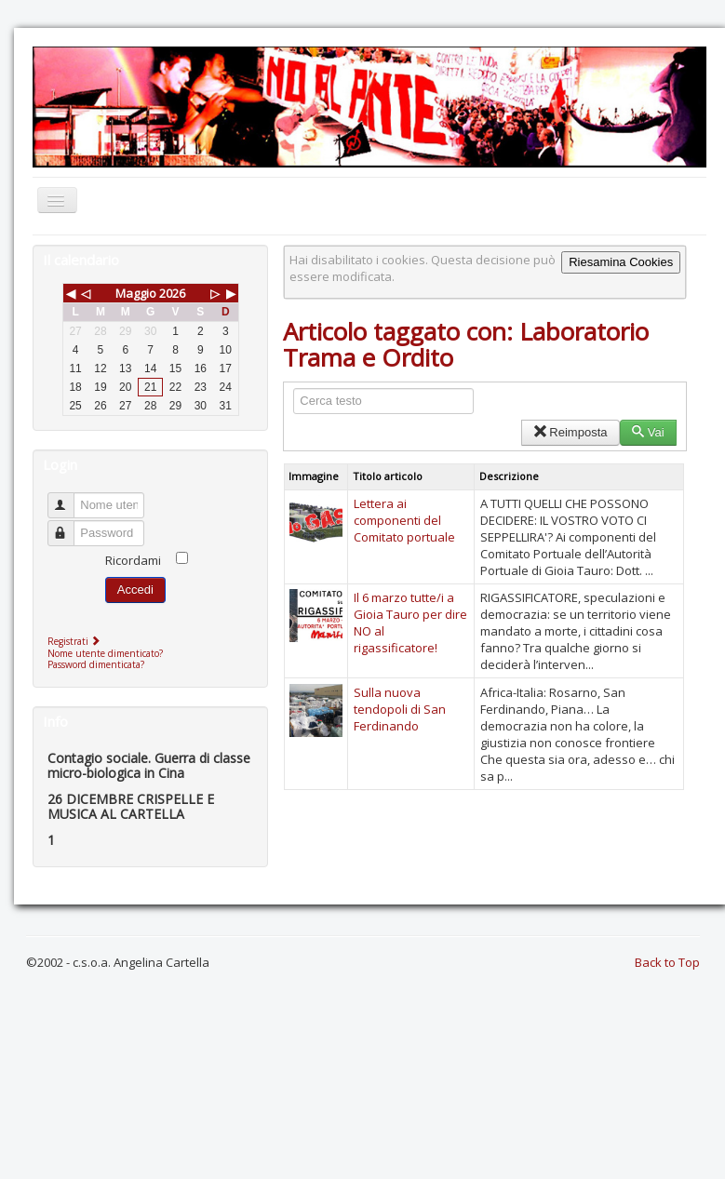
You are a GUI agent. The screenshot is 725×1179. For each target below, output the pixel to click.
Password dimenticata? (95, 664)
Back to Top (667, 962)
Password (69, 525)
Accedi (135, 589)
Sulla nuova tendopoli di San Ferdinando (400, 709)
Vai (648, 432)
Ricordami (133, 560)
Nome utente (69, 497)
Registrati (75, 641)
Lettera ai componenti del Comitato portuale (404, 520)
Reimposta (570, 432)
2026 (172, 293)
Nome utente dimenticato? (105, 653)
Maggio (135, 293)
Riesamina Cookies (621, 262)
